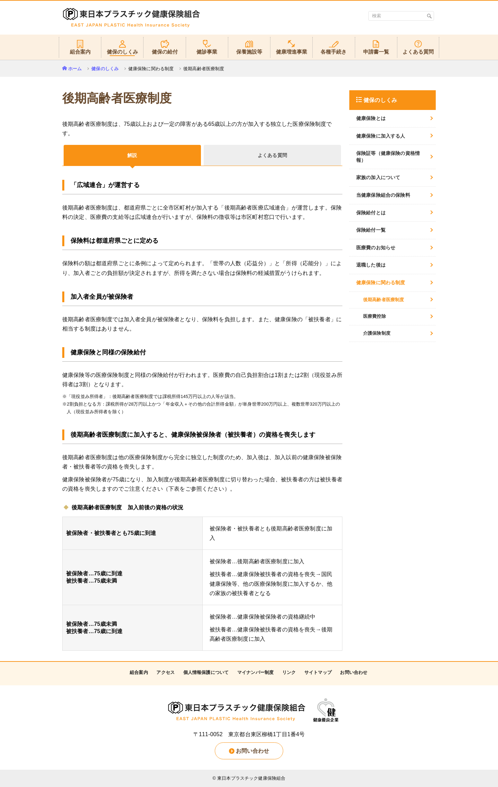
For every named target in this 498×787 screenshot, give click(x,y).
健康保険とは (371, 118)
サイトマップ (318, 672)
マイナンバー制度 (255, 672)
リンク (289, 672)
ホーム (75, 68)
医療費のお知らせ (375, 247)
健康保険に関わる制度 (380, 282)
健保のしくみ (105, 68)
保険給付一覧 (371, 230)
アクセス (165, 672)
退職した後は (371, 265)
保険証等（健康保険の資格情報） (388, 156)
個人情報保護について (206, 672)
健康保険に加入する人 (380, 136)
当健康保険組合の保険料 (383, 195)
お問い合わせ (353, 672)
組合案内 (139, 672)
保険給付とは (371, 212)
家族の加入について (378, 177)
